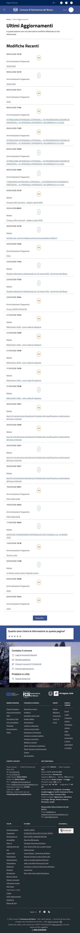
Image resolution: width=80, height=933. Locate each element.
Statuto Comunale (12, 880)
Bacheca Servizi (11, 876)
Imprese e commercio (31, 739)
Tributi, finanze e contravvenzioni (35, 749)
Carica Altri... (40, 618)
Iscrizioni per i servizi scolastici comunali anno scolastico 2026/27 (31, 238)
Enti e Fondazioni (12, 722)
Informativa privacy (13, 883)
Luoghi (66, 714)
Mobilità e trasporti (30, 742)
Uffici (8, 716)
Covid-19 (56, 719)
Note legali (10, 886)
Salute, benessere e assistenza (34, 746)
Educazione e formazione (32, 732)
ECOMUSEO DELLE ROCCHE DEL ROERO (38, 833)
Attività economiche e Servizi (68, 738)
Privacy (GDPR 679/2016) (16, 309)
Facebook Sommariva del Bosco (35, 843)
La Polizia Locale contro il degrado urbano (22, 573)
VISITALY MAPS (29, 830)
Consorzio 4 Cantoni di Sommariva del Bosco (39, 866)
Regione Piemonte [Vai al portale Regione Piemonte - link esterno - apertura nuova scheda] (12, 3)
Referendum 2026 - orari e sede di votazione (23, 327)
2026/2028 (11, 66)
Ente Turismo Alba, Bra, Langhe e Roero (37, 846)
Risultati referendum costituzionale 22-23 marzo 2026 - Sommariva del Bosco (36, 273)
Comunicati (57, 716)
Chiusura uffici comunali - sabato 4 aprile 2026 (24, 202)
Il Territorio (68, 718)
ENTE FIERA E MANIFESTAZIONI (35, 836)
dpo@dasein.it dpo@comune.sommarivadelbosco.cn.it (54, 813)
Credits (8, 893)
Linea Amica (28, 870)
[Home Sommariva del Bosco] (32, 9)
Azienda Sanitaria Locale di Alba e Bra (37, 856)
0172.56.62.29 (14, 774)
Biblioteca (56, 712)
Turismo (26, 752)
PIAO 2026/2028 (13, 499)
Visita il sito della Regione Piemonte (36, 860)
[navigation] (4, 9)
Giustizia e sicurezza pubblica (34, 736)
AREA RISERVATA (38, 930)
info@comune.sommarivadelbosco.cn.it (24, 784)
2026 (8, 101)
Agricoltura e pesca (30, 709)
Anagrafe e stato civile (31, 716)
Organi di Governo (12, 709)
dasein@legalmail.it (51, 817)
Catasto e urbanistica (31, 726)
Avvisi (55, 722)
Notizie (55, 709)
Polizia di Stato (29, 850)
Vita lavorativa (29, 756)
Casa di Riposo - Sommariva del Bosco (37, 853)
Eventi (66, 711)
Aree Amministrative (13, 712)
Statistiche (10, 900)
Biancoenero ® (57, 924)
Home (8, 19)
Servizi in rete (11, 555)
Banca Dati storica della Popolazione (36, 873)
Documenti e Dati (12, 719)
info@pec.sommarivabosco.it (21, 782)
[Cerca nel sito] (71, 9)
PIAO (8, 255)
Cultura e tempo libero (31, 729)
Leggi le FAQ (10, 853)
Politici (8, 732)
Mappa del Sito (11, 903)
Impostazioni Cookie (13, 890)
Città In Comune (53, 921)
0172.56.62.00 (14, 772)
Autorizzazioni (28, 722)
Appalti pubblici (29, 719)
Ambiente (27, 712)
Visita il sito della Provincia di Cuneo (36, 863)
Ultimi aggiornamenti (13, 896)
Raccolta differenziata (31, 840)
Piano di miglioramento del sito (12, 846)
